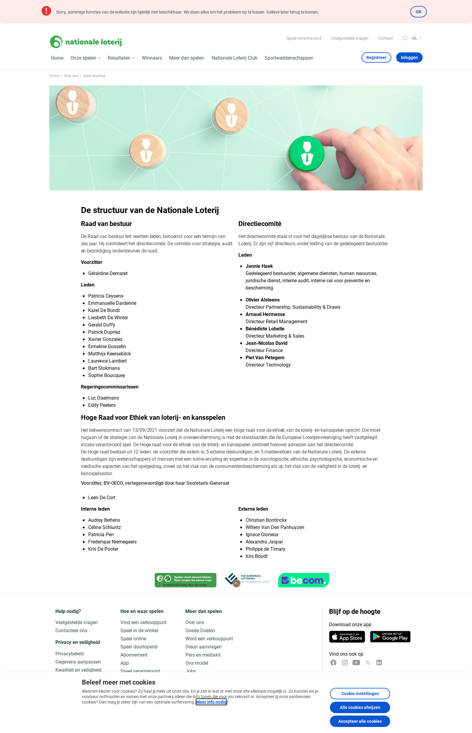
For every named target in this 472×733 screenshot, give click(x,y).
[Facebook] (333, 662)
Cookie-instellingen (360, 693)
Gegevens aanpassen (78, 661)
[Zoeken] (405, 38)
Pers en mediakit (203, 654)
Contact (385, 38)
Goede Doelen (200, 630)
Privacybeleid (69, 653)
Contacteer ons (71, 630)
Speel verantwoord (304, 38)
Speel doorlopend (138, 646)
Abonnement (134, 654)
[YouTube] (356, 662)
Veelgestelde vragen (349, 38)
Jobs (190, 671)
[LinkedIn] (379, 662)
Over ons (194, 622)
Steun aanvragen (203, 646)
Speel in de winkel (139, 630)
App (124, 663)
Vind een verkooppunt (143, 622)
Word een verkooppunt (209, 638)
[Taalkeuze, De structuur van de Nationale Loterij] (417, 38)
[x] (367, 662)
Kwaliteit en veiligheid (78, 670)
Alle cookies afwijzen (360, 707)
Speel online (133, 638)
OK (418, 11)
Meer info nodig (211, 702)
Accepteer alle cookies (360, 721)
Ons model (196, 663)
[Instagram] (345, 662)
